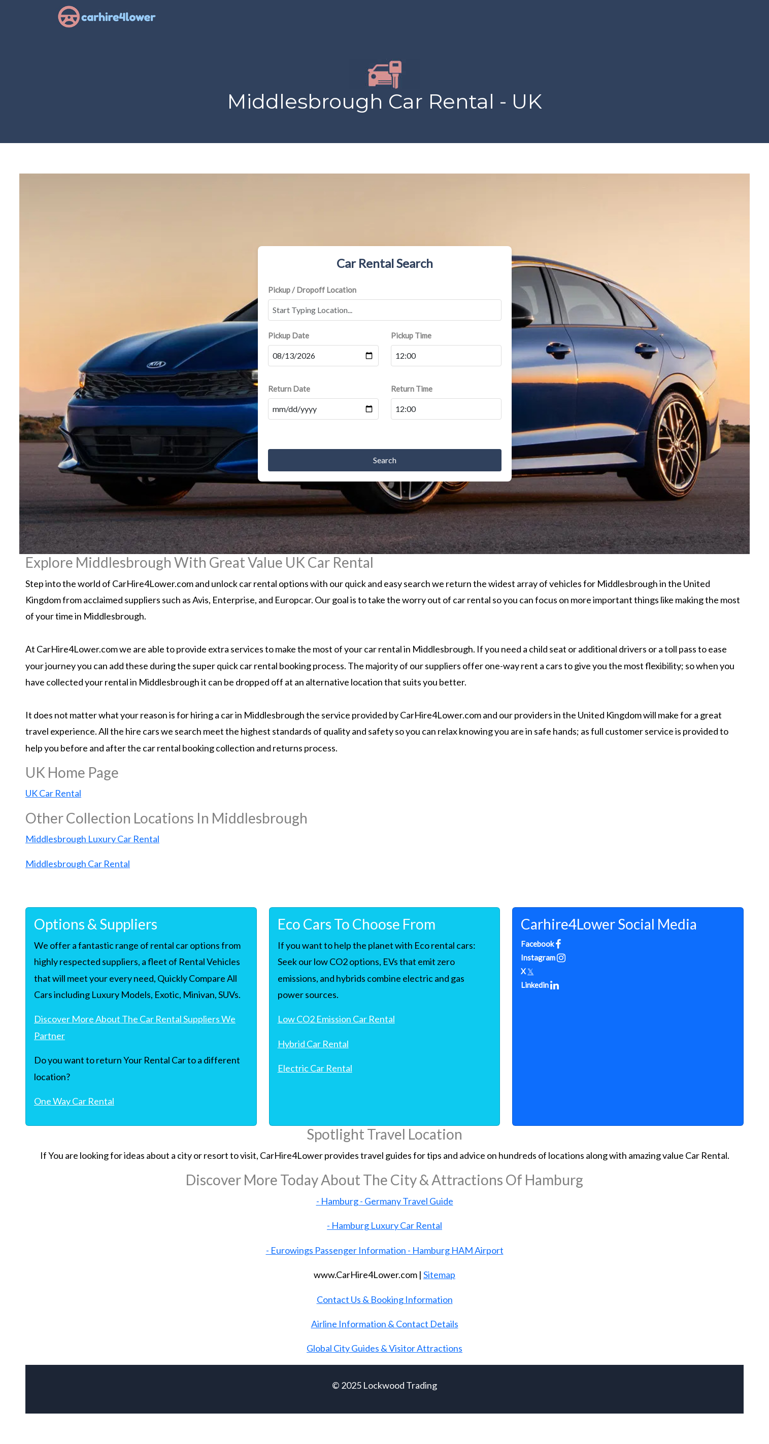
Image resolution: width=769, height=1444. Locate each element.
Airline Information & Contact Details (384, 1323)
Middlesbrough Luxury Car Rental (92, 838)
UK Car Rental (53, 793)
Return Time (411, 388)
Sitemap (439, 1274)
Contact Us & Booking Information (385, 1299)
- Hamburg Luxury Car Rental (384, 1225)
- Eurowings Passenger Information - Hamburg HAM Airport (385, 1250)
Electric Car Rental (315, 1068)
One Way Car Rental (74, 1101)
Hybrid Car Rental (313, 1043)
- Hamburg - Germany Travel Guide (384, 1201)
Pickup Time (411, 335)
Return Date (289, 388)
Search (384, 460)
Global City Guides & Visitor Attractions (384, 1348)
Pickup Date (288, 335)
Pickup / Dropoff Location (312, 289)
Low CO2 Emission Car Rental (336, 1018)
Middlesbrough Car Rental (77, 863)
